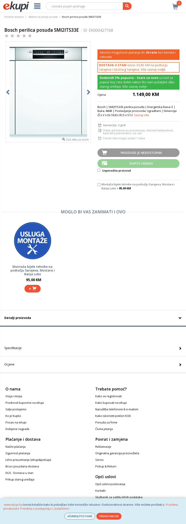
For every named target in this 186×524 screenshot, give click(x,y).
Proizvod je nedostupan (141, 153)
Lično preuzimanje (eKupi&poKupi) (28, 460)
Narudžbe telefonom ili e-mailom (116, 409)
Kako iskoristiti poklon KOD (113, 416)
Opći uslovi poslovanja (110, 484)
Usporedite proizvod (114, 170)
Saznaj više (141, 115)
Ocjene (9, 364)
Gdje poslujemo (15, 409)
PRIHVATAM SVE (109, 516)
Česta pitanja (104, 429)
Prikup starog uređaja (19, 479)
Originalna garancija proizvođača (117, 453)
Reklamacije (103, 447)
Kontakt (100, 491)
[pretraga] (127, 6)
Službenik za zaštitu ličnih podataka (119, 497)
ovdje (161, 69)
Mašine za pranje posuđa (43, 16)
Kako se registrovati (108, 396)
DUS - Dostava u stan (19, 473)
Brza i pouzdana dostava (22, 466)
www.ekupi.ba (13, 505)
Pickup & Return (105, 466)
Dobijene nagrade (17, 429)
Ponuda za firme (106, 422)
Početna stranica (14, 16)
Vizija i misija (13, 396)
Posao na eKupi (15, 422)
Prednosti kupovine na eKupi (24, 403)
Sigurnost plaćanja (17, 453)
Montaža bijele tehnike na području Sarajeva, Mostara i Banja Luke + (138, 186)
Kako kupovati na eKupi (111, 403)
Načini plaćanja (15, 447)
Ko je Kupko (13, 416)
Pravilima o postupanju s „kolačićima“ (45, 508)
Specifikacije (13, 348)
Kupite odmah (141, 163)
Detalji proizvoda (17, 318)
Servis (99, 460)
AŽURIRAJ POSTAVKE (79, 516)
